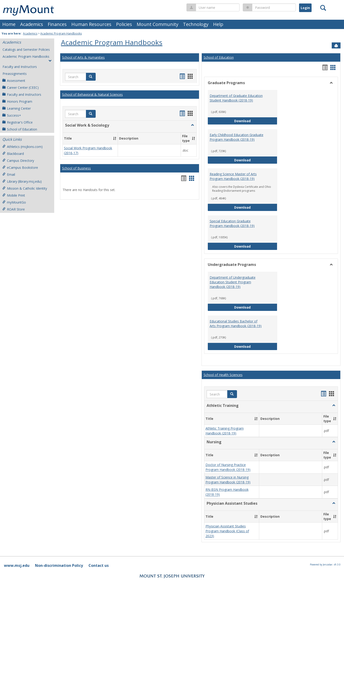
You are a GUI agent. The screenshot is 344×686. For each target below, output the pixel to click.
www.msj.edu (16, 565)
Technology (195, 24)
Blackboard (13, 153)
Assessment (13, 80)
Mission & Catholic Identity (24, 188)
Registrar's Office (17, 122)
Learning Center (16, 108)
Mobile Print (13, 195)
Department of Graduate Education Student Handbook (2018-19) (236, 97)
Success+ (11, 115)
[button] (91, 77)
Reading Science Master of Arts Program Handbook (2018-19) (233, 176)
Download (255, 120)
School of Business (76, 168)
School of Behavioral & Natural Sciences (92, 94)
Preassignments (15, 73)
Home (9, 24)
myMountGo (14, 202)
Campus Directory (18, 160)
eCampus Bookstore (20, 167)
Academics (31, 24)
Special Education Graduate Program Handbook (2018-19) (232, 223)
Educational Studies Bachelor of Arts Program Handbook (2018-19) (236, 323)
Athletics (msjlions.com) (22, 146)
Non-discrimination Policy (59, 565)
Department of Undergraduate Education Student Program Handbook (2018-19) (233, 282)
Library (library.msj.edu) (22, 181)
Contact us (98, 565)
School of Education (19, 129)
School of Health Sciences (223, 375)
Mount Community (157, 24)
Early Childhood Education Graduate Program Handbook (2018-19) (236, 137)
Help (218, 24)
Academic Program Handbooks (61, 33)
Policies (124, 24)
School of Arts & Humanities (83, 57)
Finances (57, 24)
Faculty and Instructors (20, 66)
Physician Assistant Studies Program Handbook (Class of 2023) (227, 531)
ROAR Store (13, 209)
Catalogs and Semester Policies (26, 49)
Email (8, 174)
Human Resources (91, 24)
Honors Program (17, 101)
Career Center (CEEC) (20, 87)
